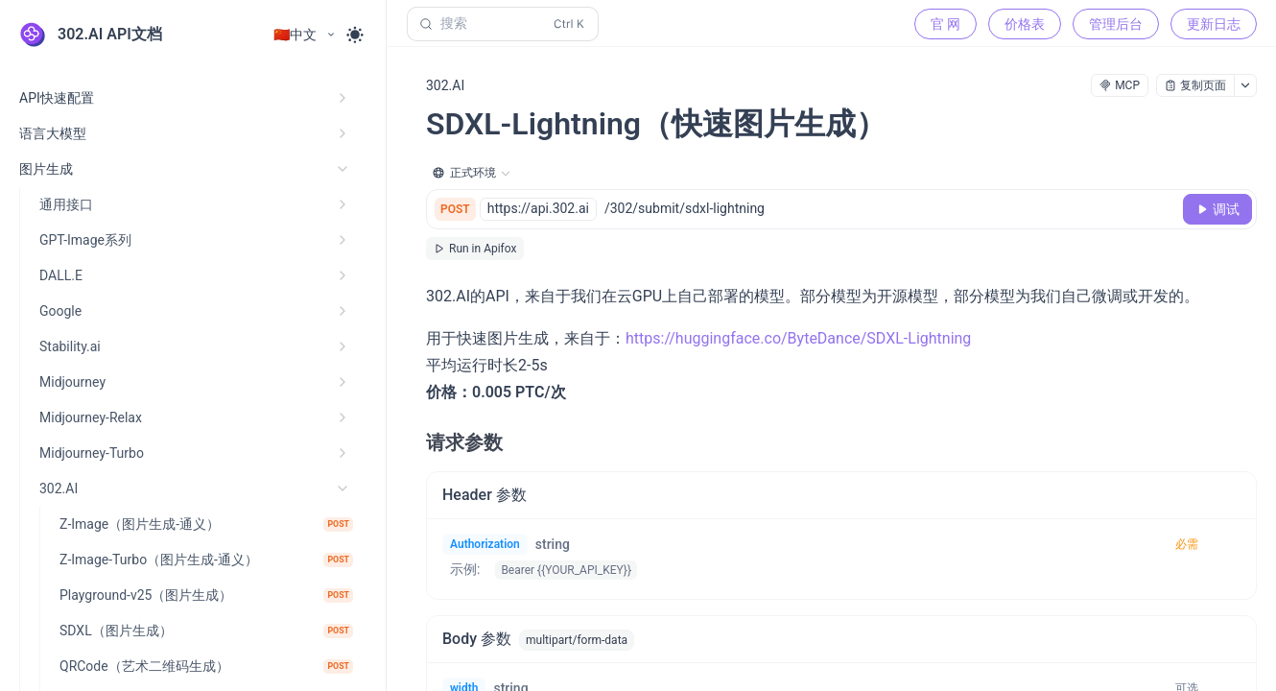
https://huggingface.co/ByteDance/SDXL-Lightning (798, 338)
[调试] (1217, 209)
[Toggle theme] (355, 34)
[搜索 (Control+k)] (503, 24)
